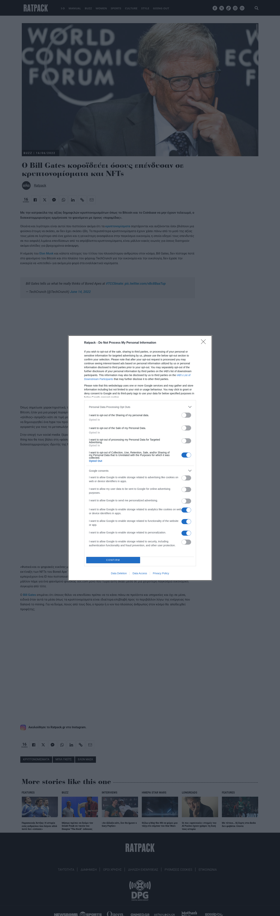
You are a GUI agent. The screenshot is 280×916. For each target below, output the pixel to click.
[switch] (186, 415)
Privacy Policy (161, 573)
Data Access (139, 573)
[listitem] (140, 407)
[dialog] (140, 458)
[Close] (204, 342)
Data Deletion (119, 573)
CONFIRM (113, 560)
